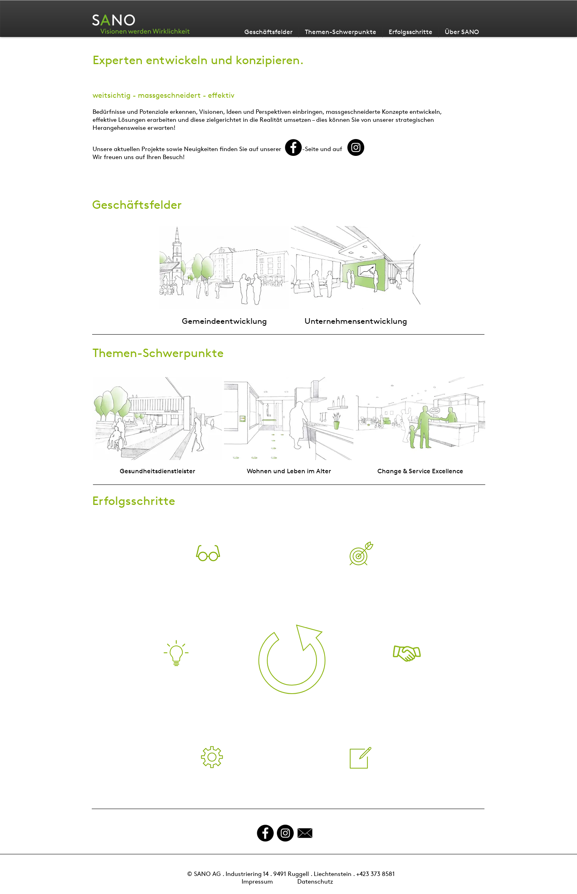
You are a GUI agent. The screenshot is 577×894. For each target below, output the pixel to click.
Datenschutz (315, 881)
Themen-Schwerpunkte (158, 353)
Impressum (257, 881)
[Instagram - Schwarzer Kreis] (285, 833)
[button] (208, 553)
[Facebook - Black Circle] (265, 833)
